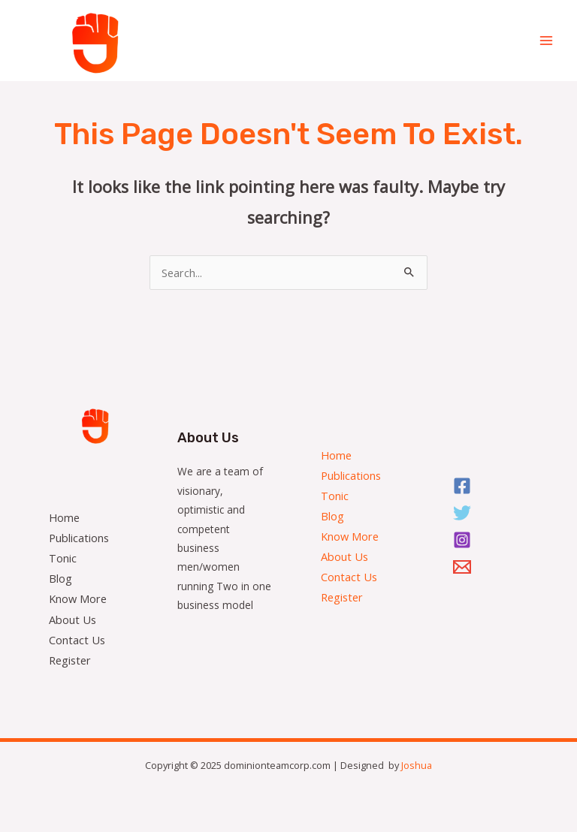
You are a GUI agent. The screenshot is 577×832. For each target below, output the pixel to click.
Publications (79, 537)
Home (64, 517)
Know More (78, 598)
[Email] (464, 566)
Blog (60, 578)
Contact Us (77, 639)
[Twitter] (464, 512)
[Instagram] (464, 539)
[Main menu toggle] (546, 40)
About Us (72, 619)
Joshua (416, 765)
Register (70, 660)
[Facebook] (464, 485)
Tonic (63, 557)
